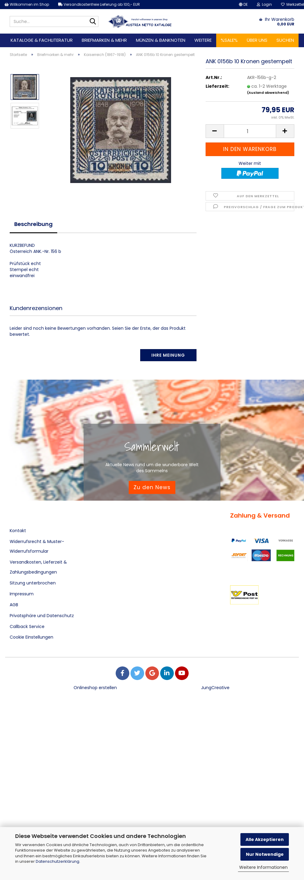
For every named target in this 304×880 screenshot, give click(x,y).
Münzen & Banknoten (160, 40)
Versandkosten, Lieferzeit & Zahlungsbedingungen (38, 567)
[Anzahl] (250, 135)
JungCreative (215, 688)
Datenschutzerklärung (57, 861)
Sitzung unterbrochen (33, 583)
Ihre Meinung (168, 355)
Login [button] (264, 4)
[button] (243, 4)
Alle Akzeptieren (265, 839)
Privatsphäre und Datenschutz (42, 616)
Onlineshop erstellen (95, 688)
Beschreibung (33, 224)
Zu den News (152, 487)
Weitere (203, 40)
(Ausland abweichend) (268, 95)
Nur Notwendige (265, 854)
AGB (14, 605)
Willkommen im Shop (27, 4)
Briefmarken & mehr (104, 40)
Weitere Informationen (263, 867)
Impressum (22, 594)
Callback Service (27, 626)
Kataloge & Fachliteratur (42, 40)
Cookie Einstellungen (31, 637)
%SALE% (229, 40)
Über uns (257, 40)
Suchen (285, 40)
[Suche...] (92, 21)
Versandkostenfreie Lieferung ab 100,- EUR (99, 4)
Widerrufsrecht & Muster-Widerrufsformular (37, 546)
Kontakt (18, 531)
